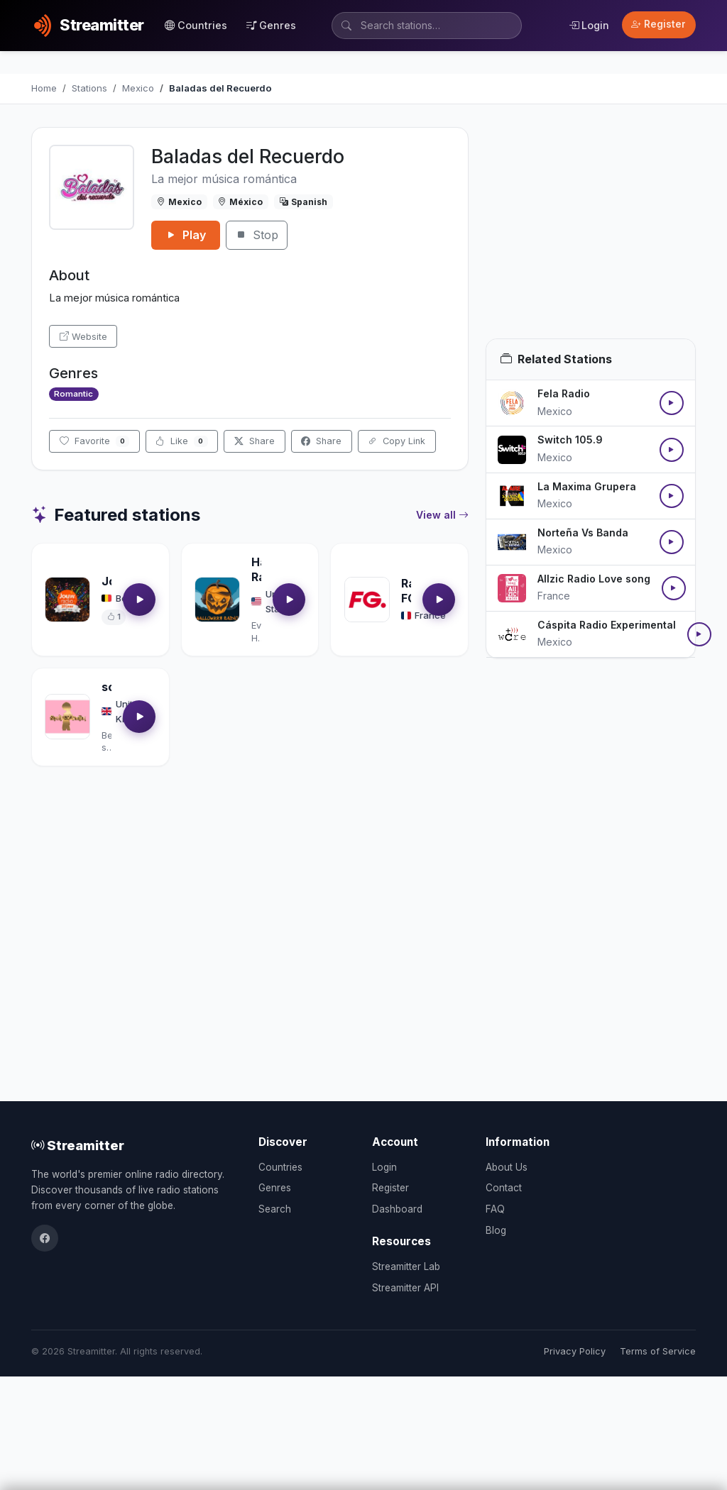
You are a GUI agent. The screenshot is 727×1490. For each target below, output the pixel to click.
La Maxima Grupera (586, 486)
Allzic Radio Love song (593, 579)
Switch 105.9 (570, 440)
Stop (256, 235)
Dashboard (397, 1209)
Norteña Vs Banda (582, 532)
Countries (196, 25)
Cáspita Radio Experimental (606, 625)
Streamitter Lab (406, 1266)
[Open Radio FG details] (367, 599)
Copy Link (396, 441)
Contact (504, 1187)
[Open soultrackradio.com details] (67, 716)
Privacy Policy (575, 1351)
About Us (507, 1167)
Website (83, 336)
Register (658, 24)
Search (274, 1209)
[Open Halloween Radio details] (217, 599)
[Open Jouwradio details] (67, 599)
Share (254, 441)
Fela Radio (563, 393)
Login (589, 25)
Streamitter (77, 1145)
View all (442, 515)
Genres (271, 25)
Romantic (73, 394)
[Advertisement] (591, 232)
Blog (496, 1230)
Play (185, 235)
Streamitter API (405, 1287)
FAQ (495, 1209)
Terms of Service (658, 1351)
